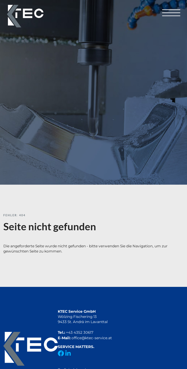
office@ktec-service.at (91, 338)
